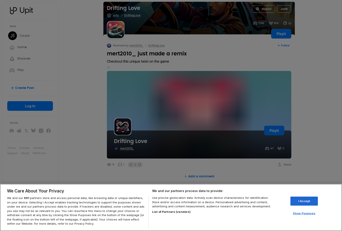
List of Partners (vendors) (171, 211)
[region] (171, 207)
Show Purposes (304, 213)
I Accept (304, 201)
